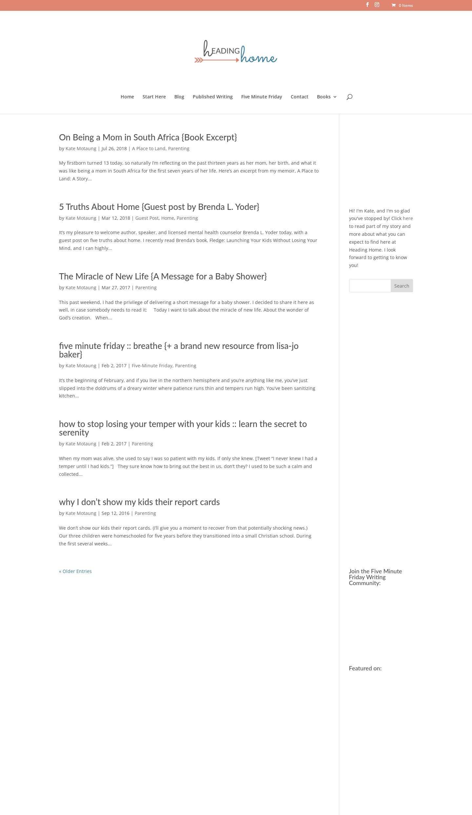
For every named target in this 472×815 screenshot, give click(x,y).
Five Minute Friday (261, 97)
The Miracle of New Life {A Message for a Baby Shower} (163, 276)
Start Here (154, 97)
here (408, 218)
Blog (179, 97)
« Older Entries (75, 571)
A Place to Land (149, 148)
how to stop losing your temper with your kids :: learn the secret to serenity (183, 428)
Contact (299, 97)
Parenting (178, 148)
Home (127, 97)
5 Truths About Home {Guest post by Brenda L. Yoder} (159, 206)
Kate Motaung (81, 148)
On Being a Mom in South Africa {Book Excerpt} (148, 137)
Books (324, 97)
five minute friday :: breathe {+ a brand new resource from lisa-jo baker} (179, 349)
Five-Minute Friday (152, 365)
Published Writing (213, 97)
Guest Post (147, 218)
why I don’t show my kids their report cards (139, 502)
